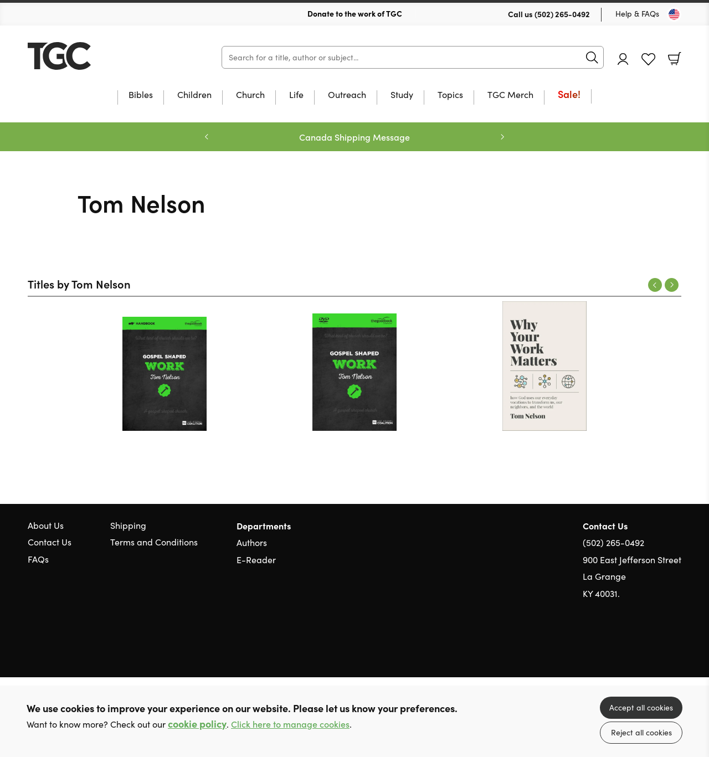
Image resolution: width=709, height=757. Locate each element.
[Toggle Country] (674, 14)
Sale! (569, 95)
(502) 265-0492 (562, 13)
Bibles (141, 95)
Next (672, 285)
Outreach (347, 95)
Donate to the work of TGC (354, 13)
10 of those (97, 56)
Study (402, 95)
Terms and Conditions (154, 542)
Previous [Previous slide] (206, 137)
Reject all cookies (641, 732)
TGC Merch (510, 95)
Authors (252, 542)
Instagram (675, 646)
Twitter (636, 646)
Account (623, 59)
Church (250, 95)
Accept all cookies (641, 707)
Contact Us (49, 542)
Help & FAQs (637, 13)
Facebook (656, 646)
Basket (674, 58)
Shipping (128, 525)
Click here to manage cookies (290, 724)
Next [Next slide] (502, 137)
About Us (46, 525)
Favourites (648, 59)
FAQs (38, 559)
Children (194, 95)
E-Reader (256, 559)
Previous (655, 285)
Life (296, 95)
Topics (450, 95)
